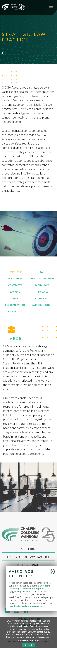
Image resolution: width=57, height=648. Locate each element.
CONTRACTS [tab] (15, 285)
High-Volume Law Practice (28, 557)
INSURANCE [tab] (42, 291)
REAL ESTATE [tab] (15, 311)
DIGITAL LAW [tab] (42, 285)
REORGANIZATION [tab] (15, 305)
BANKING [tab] (15, 291)
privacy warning (30, 640)
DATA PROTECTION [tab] (42, 305)
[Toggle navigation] (51, 8)
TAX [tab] (42, 272)
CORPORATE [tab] (42, 298)
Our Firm (28, 548)
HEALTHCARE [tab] (15, 272)
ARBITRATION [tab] (15, 278)
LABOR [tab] (15, 298)
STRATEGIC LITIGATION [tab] (41, 278)
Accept (28, 645)
